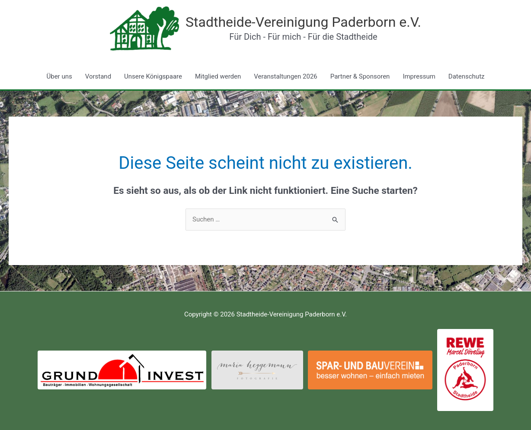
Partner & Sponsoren (360, 76)
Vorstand (98, 76)
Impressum (419, 76)
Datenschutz (466, 76)
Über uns (59, 76)
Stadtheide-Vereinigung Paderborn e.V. (303, 22)
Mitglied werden (218, 76)
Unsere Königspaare (153, 76)
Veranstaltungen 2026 (285, 76)
